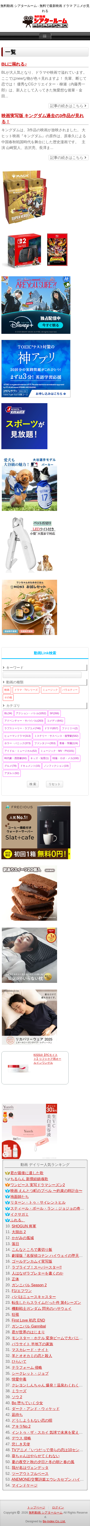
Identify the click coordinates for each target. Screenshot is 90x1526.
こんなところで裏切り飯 (32, 1250)
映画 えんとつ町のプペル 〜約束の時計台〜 (46, 1191)
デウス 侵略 (21, 1438)
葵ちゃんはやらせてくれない (36, 1456)
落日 (15, 1244)
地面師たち (19, 1197)
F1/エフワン (22, 1291)
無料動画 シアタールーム (46, 1512)
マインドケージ (25, 1485)
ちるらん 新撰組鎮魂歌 (29, 1179)
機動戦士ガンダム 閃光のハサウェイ (42, 1308)
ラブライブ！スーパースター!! (37, 1267)
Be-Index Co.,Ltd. (54, 1521)
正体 (15, 1279)
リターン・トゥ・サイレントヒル (38, 1202)
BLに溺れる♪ (14, 64)
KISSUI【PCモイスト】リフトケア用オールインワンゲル (47, 1058)
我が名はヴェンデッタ (30, 1468)
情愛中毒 (19, 1379)
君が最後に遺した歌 (27, 1173)
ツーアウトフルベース (30, 1474)
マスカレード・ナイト (30, 1350)
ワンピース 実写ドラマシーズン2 (37, 1185)
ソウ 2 (17, 1397)
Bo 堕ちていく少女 (27, 1403)
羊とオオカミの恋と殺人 (32, 1356)
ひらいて (19, 1361)
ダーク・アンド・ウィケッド (36, 1409)
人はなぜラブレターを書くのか (37, 1273)
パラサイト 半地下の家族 (32, 1344)
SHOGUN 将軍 (24, 1226)
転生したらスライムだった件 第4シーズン (46, 1303)
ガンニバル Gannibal (29, 1326)
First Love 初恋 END (28, 1320)
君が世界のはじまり (28, 1332)
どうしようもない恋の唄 (32, 1420)
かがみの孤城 (23, 1238)
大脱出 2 (19, 1232)
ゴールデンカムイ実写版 (32, 1261)
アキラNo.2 (21, 1426)
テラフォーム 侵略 (27, 1367)
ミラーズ (19, 1391)
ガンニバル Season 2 (29, 1285)
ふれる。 (17, 1220)
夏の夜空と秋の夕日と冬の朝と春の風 (43, 1462)
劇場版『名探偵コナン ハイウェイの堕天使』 (49, 1256)
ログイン (58, 1507)
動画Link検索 (45, 653)
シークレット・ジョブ (30, 1373)
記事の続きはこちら (68, 106)
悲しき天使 (21, 1444)
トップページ (36, 1507)
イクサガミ (19, 1214)
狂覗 (15, 1314)
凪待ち (17, 1415)
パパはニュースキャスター (34, 1297)
